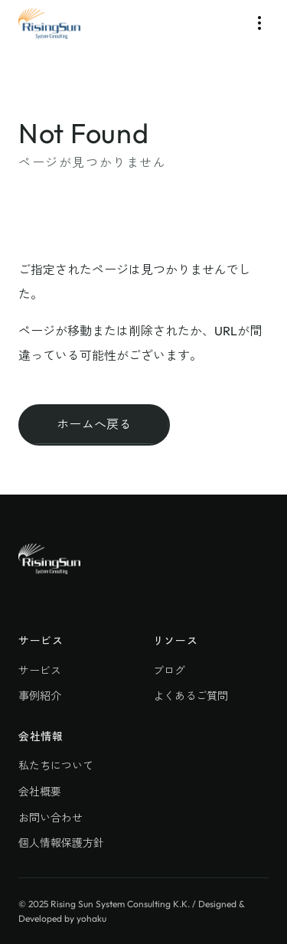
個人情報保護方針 (61, 843)
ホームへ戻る (94, 424)
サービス (39, 671)
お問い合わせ (50, 818)
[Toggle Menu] (259, 23)
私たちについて (55, 766)
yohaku (91, 918)
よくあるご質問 (190, 696)
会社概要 (39, 792)
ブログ (169, 671)
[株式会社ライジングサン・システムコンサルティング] (49, 23)
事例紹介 (39, 696)
